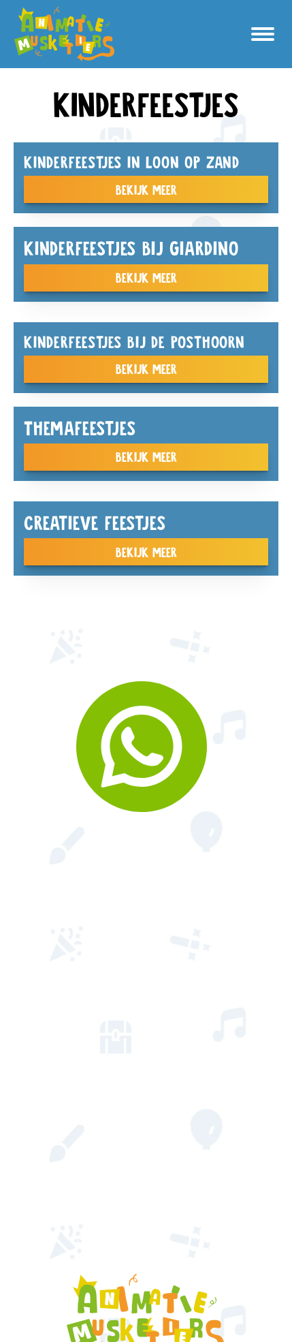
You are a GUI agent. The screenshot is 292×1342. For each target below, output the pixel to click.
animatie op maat (146, 893)
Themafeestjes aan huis (146, 873)
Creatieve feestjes (146, 1012)
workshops (145, 991)
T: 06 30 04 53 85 (146, 1192)
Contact (146, 1130)
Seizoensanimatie (146, 914)
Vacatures (146, 1032)
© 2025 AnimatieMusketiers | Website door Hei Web (146, 1227)
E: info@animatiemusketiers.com (146, 1171)
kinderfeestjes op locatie (146, 852)
